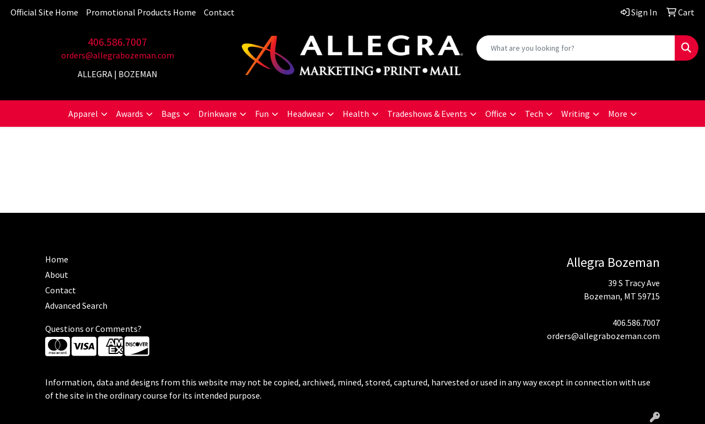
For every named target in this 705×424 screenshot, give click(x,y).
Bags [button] (170, 113)
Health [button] (356, 113)
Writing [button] (575, 113)
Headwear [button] (305, 113)
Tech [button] (534, 113)
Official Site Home (44, 12)
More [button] (617, 113)
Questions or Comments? (93, 328)
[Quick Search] (575, 48)
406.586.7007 (117, 42)
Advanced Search (76, 305)
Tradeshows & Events (427, 113)
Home (56, 259)
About (56, 274)
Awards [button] (129, 113)
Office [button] (496, 113)
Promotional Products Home (141, 12)
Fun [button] (262, 113)
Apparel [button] (83, 113)
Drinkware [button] (217, 113)
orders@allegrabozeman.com (117, 55)
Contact (219, 12)
